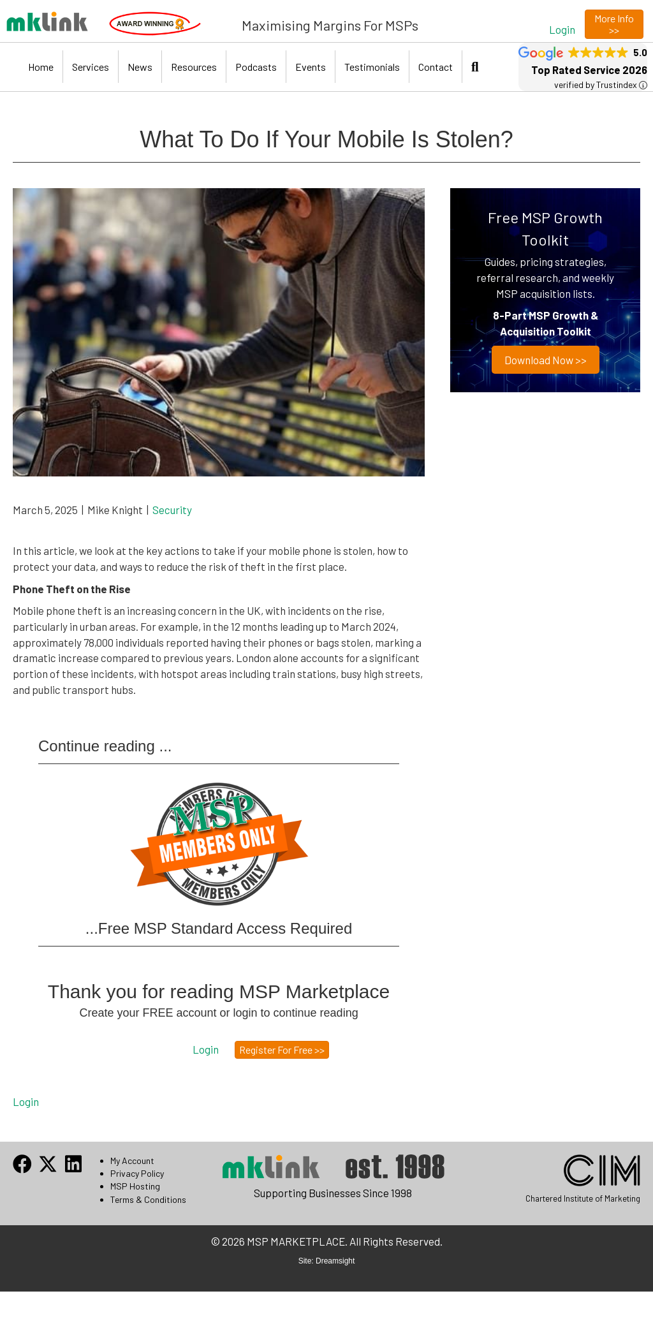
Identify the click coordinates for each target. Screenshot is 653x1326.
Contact (435, 67)
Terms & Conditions (148, 1199)
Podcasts (256, 67)
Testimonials (372, 67)
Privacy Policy (137, 1173)
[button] (562, 29)
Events (310, 67)
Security (172, 509)
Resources (194, 67)
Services (90, 67)
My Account (132, 1160)
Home (41, 67)
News (140, 67)
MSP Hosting (135, 1186)
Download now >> (545, 359)
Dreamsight (335, 1260)
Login (26, 1101)
